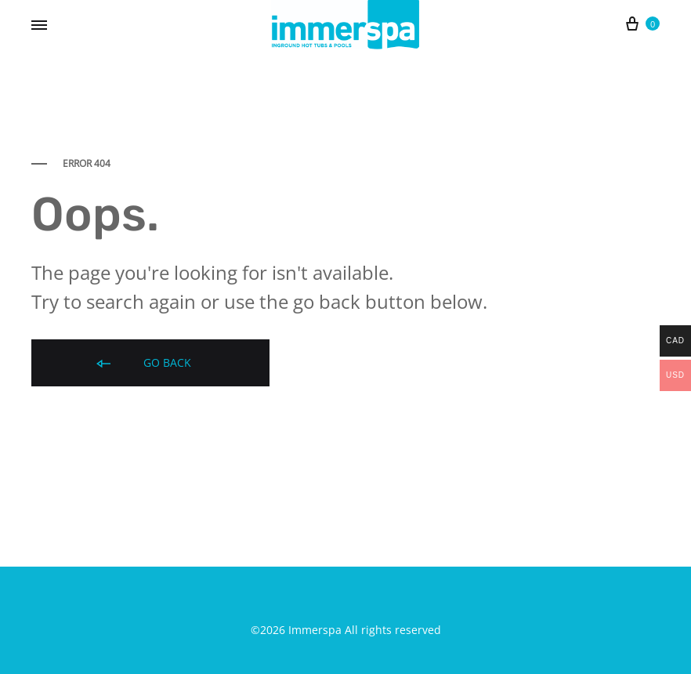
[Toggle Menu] (39, 25)
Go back (142, 363)
